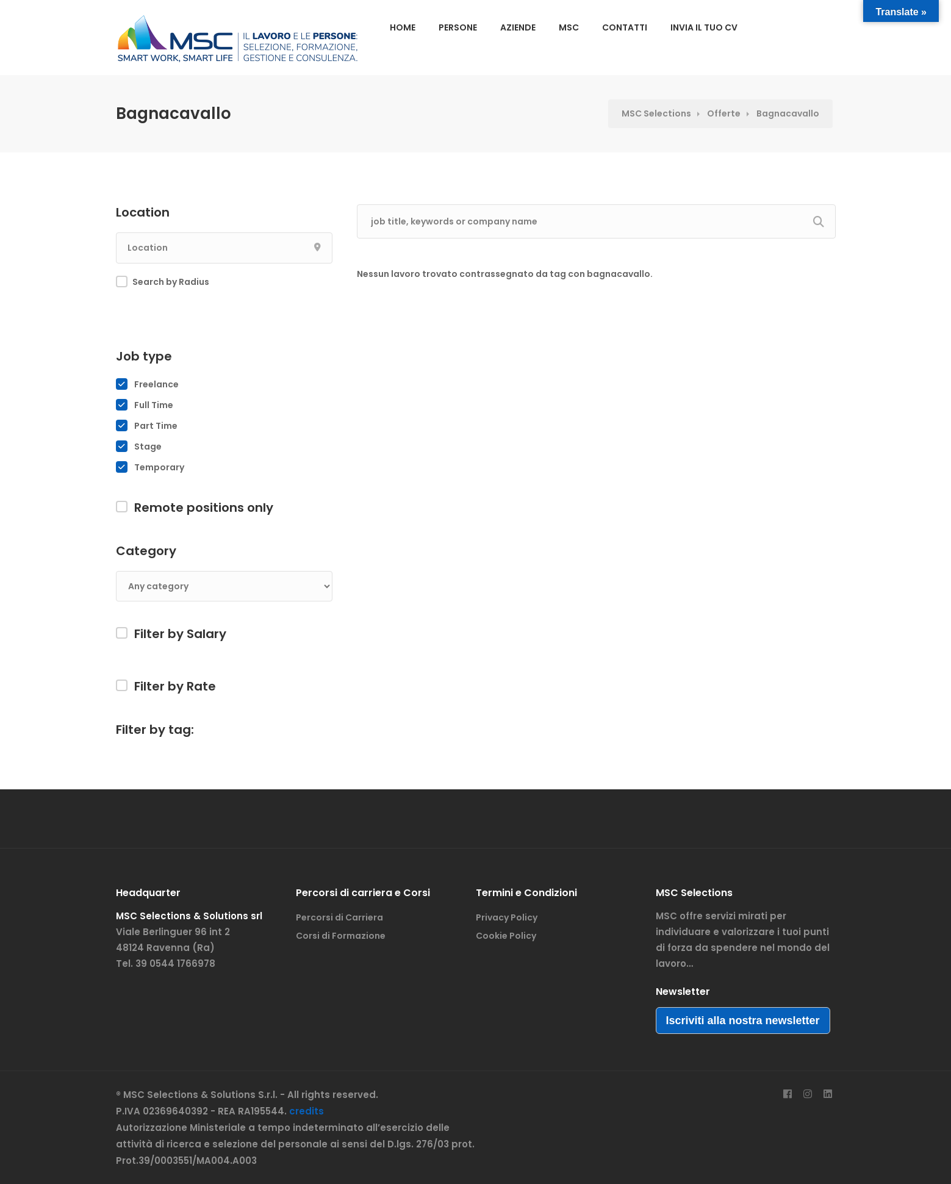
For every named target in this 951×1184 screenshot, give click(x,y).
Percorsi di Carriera (339, 917)
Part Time (156, 425)
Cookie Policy (506, 936)
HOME (402, 27)
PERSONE (458, 27)
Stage (148, 446)
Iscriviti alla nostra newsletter (743, 1020)
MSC (569, 27)
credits (306, 1111)
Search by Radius (170, 282)
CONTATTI (624, 27)
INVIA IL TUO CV (703, 27)
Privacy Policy (506, 917)
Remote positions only (203, 507)
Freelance (156, 384)
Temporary (159, 467)
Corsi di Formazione (341, 936)
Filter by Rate (175, 686)
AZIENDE (518, 27)
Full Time (153, 405)
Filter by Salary (180, 633)
